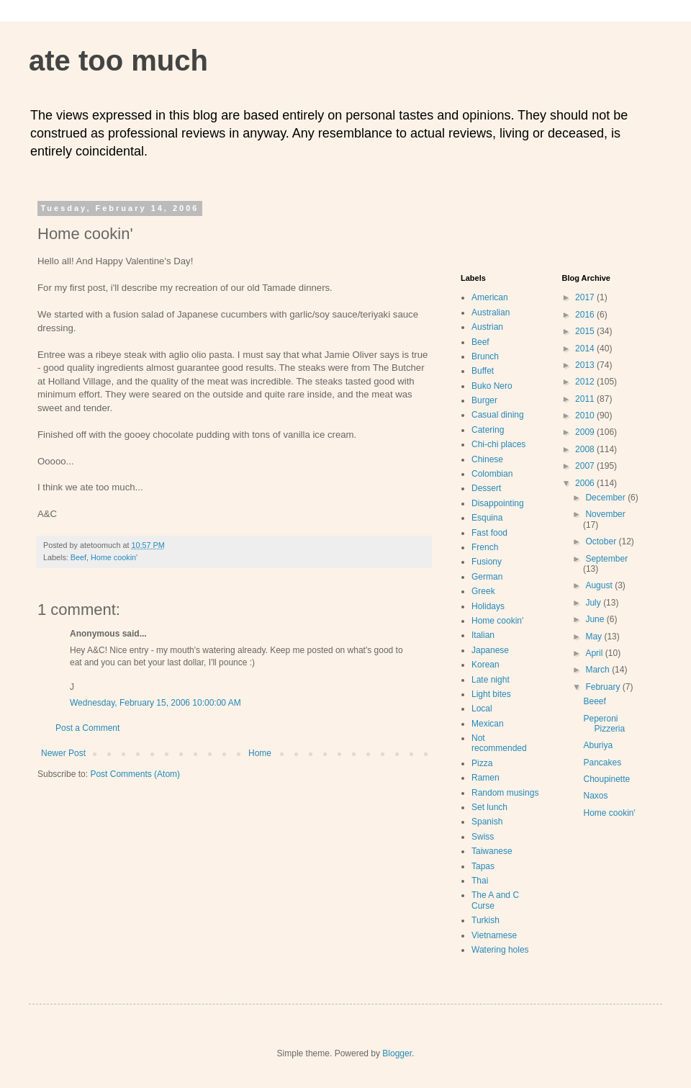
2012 (586, 382)
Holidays (488, 606)
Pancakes (602, 762)
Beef (78, 557)
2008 (586, 449)
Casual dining (497, 415)
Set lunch (489, 807)
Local (481, 708)
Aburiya (598, 745)
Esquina (486, 518)
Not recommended (499, 743)
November (605, 514)
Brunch (485, 356)
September (606, 559)
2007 (586, 466)
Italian (482, 635)
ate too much (118, 60)
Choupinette (606, 779)
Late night (490, 680)
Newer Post (63, 753)
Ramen (485, 778)
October (601, 541)
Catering (487, 430)
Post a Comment (87, 728)
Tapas (482, 866)
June (595, 619)
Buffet (482, 371)
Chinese (487, 459)
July (594, 603)
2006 (586, 483)
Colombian (491, 474)
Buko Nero (491, 386)
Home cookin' (114, 557)
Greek (483, 591)
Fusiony (486, 562)
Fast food (489, 533)
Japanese (490, 650)
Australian (490, 312)
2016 (586, 315)
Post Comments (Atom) (135, 774)
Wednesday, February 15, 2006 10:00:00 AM (155, 703)
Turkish (485, 920)
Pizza (481, 763)
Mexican (487, 724)
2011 (586, 399)
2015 (586, 331)
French (484, 547)
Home (259, 753)
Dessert (486, 488)
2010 (586, 415)
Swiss (482, 837)
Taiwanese (491, 851)
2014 (586, 348)
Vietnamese (494, 935)
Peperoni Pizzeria (604, 724)
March (598, 670)
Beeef (594, 701)
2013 (586, 365)
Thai (479, 881)
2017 (586, 297)
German (486, 577)
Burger (484, 400)
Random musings (504, 793)
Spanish (486, 822)
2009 (586, 432)
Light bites (491, 694)
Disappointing (497, 503)
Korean (485, 665)
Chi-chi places (498, 444)
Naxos (595, 796)
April (595, 653)
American (489, 297)
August (600, 585)
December (606, 498)
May (594, 636)
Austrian (487, 327)
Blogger (397, 1053)
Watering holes (500, 950)
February (603, 687)
